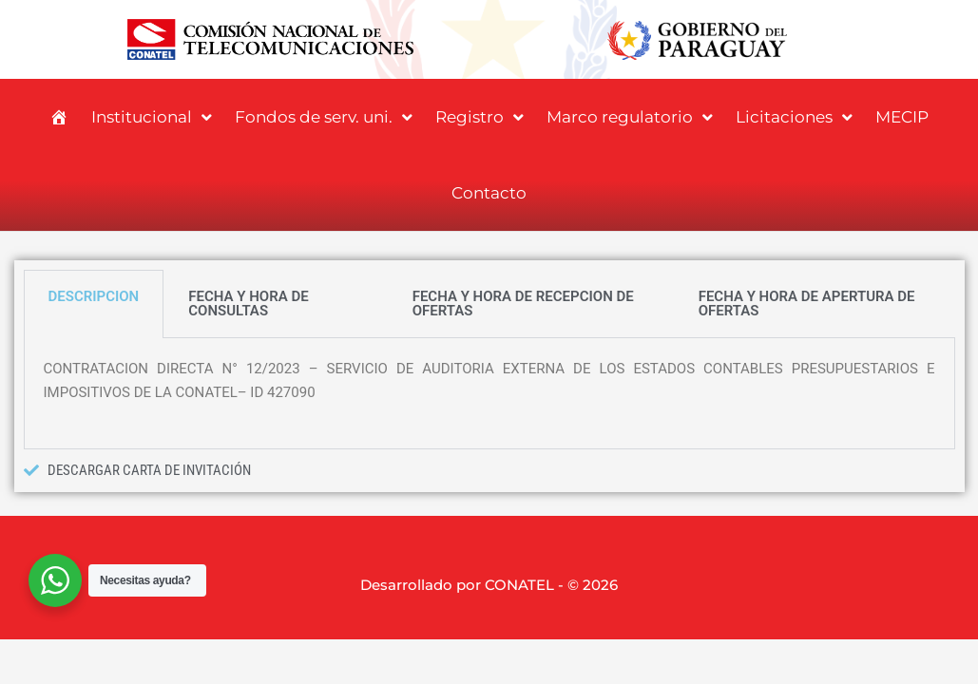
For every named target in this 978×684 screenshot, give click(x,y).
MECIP (902, 116)
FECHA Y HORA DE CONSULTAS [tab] (248, 303)
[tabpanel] (489, 393)
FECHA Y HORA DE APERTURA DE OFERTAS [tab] (807, 303)
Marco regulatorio (630, 117)
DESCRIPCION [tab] (94, 296)
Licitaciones (794, 117)
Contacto (489, 192)
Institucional (151, 117)
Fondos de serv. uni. (323, 117)
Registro (479, 117)
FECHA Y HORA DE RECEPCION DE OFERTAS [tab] (523, 303)
